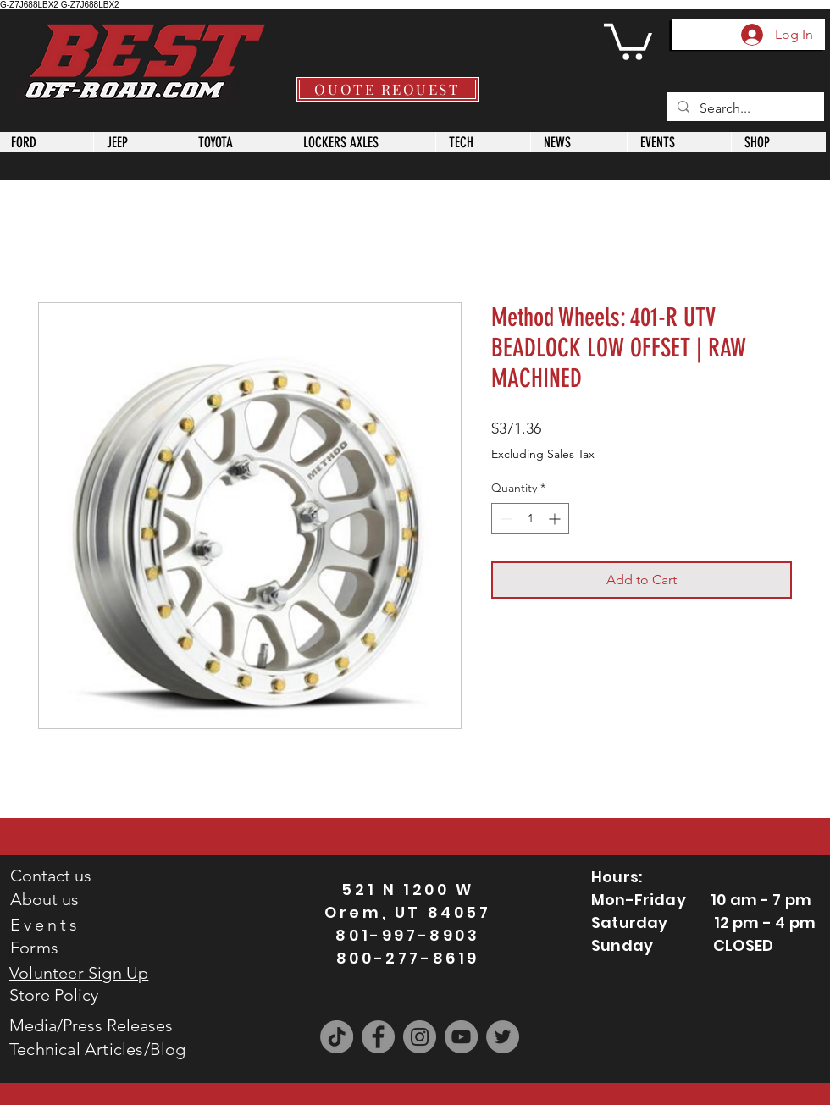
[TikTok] (336, 1036)
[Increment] (556, 518)
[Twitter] (502, 1036)
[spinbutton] (530, 518)
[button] (628, 39)
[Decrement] (504, 518)
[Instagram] (419, 1036)
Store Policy (53, 995)
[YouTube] (461, 1036)
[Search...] (744, 108)
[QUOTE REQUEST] (387, 89)
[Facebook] (378, 1036)
